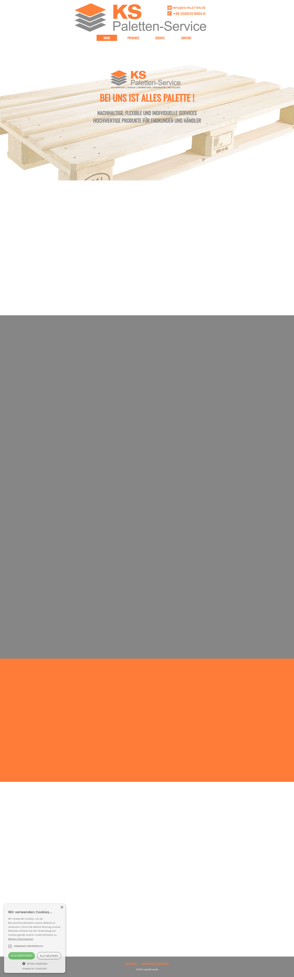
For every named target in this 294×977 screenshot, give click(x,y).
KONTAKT (186, 38)
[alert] (34, 938)
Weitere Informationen (20, 938)
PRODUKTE (133, 38)
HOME (107, 38)
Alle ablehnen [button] (49, 955)
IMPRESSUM (131, 964)
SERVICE (160, 38)
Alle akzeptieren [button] (21, 955)
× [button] (61, 907)
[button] (34, 963)
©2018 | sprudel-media (147, 969)
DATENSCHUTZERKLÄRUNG (155, 964)
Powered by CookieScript (34, 968)
